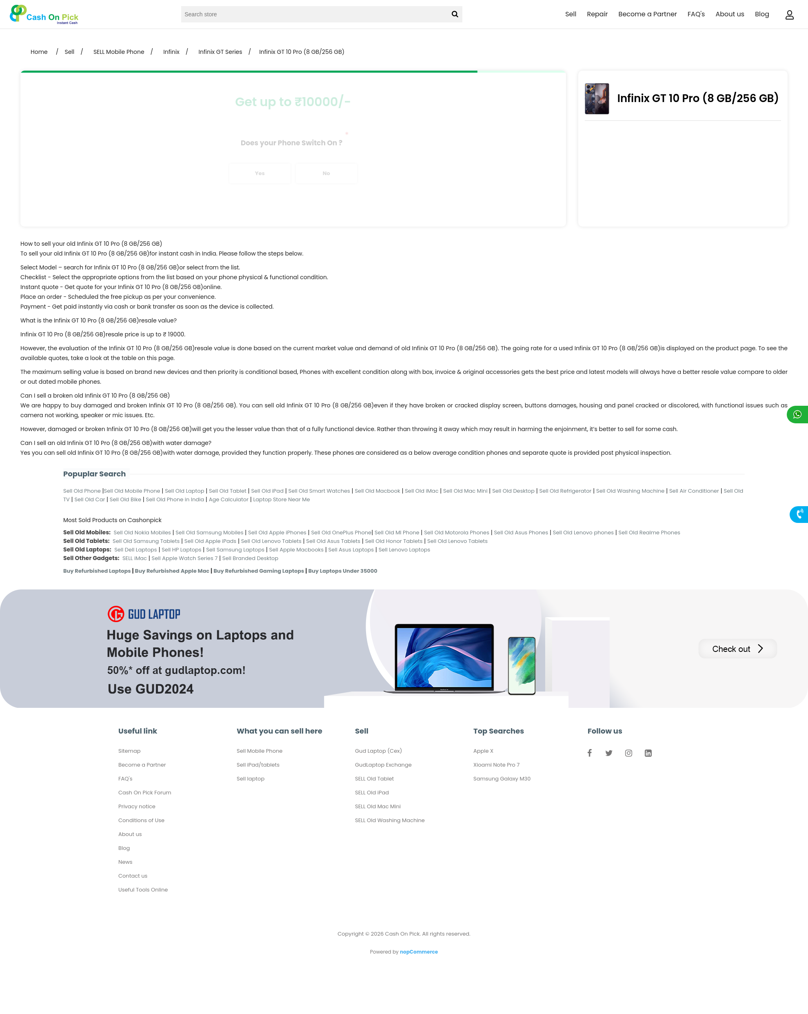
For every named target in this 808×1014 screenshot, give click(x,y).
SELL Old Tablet (374, 779)
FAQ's (696, 14)
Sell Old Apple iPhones (277, 532)
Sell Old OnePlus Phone (341, 532)
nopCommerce (419, 951)
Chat (797, 414)
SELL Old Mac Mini (378, 806)
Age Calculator (229, 499)
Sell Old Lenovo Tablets (271, 541)
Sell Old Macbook (377, 491)
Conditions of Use (141, 820)
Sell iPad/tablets (258, 765)
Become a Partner (648, 14)
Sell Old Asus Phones (521, 532)
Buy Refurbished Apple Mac (172, 571)
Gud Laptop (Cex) (378, 751)
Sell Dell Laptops (135, 550)
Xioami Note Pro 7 (496, 765)
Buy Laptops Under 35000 (342, 571)
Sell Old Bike (125, 499)
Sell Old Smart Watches (319, 491)
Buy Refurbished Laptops (97, 571)
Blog (762, 14)
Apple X (483, 751)
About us (729, 14)
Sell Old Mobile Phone (132, 491)
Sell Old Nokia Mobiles (143, 532)
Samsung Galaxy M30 (502, 779)
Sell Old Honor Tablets (394, 541)
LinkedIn (648, 754)
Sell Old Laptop (184, 491)
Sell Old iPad (267, 491)
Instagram (628, 754)
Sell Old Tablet (227, 491)
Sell (570, 14)
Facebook (589, 754)
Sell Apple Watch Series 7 (185, 558)
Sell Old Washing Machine (630, 491)
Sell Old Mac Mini (465, 491)
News (125, 862)
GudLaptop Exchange (383, 765)
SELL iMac (134, 558)
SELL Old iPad (372, 792)
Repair (597, 14)
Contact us (132, 876)
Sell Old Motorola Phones (456, 532)
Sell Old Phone (82, 491)
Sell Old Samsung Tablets (146, 541)
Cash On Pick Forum (144, 792)
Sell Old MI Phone (397, 532)
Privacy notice (136, 806)
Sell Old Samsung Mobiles (209, 532)
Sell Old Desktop (513, 491)
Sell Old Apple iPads (210, 541)
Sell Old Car (89, 499)
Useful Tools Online (143, 890)
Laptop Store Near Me (281, 499)
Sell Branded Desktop (250, 558)
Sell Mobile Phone (259, 751)
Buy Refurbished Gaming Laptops (258, 571)
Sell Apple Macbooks (296, 550)
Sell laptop (250, 779)
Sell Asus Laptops (351, 550)
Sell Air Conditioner (694, 491)
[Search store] (313, 14)
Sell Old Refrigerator (565, 491)
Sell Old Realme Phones (649, 532)
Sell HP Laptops (181, 550)
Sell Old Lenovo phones (583, 532)
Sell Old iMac (421, 491)
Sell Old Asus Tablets (333, 541)
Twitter (609, 754)
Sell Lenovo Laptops (405, 550)
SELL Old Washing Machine (390, 820)
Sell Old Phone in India (175, 499)
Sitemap (129, 751)
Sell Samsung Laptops (235, 550)
